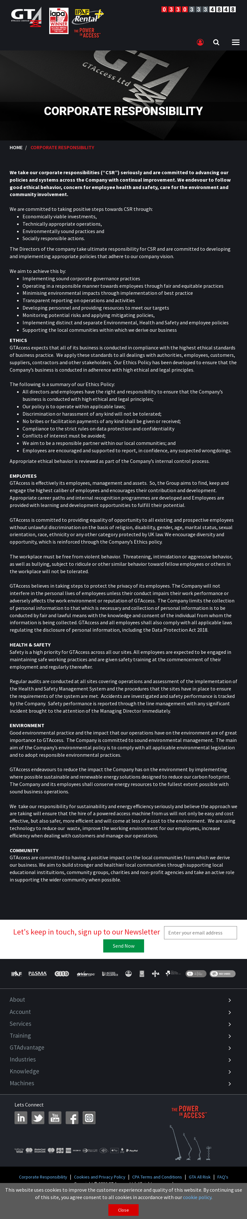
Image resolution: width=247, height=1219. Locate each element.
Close (123, 1210)
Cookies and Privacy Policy (99, 1177)
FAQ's (222, 1177)
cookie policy (197, 1197)
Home (16, 147)
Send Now (123, 946)
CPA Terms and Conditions (157, 1177)
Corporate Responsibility (43, 1177)
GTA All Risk (200, 1177)
